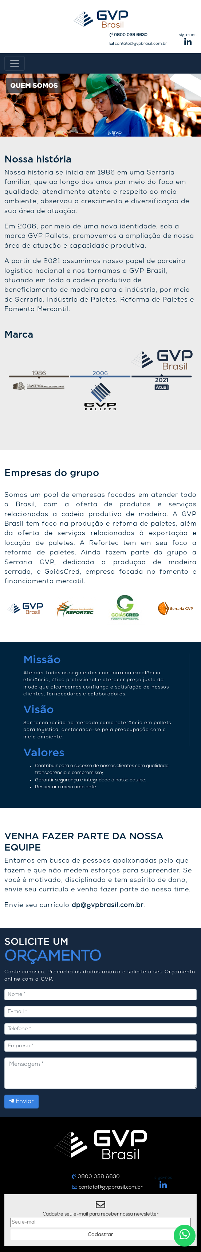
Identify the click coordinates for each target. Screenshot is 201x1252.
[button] (15, 105)
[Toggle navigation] (14, 63)
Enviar (21, 1101)
